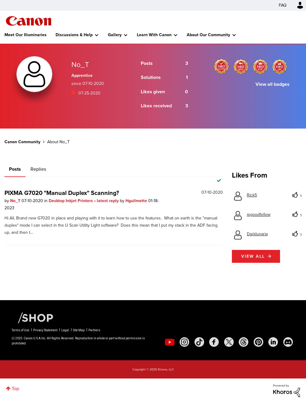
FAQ (283, 5)
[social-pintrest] (258, 342)
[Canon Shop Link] (32, 317)
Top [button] (15, 388)
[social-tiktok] (199, 342)
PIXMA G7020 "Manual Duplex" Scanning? (61, 192)
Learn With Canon (154, 35)
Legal (65, 330)
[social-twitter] (229, 342)
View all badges (272, 84)
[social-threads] (243, 342)
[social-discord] (288, 342)
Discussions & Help (74, 35)
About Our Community (208, 35)
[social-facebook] (214, 342)
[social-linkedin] (273, 342)
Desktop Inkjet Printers (71, 201)
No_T (16, 201)
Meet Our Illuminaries (25, 35)
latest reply (108, 201)
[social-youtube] (170, 342)
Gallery (115, 35)
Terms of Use (20, 330)
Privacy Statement (45, 330)
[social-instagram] (184, 342)
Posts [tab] (15, 169)
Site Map (79, 330)
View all (253, 256)
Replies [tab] (38, 169)
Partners (94, 330)
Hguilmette (137, 201)
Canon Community (28, 21)
